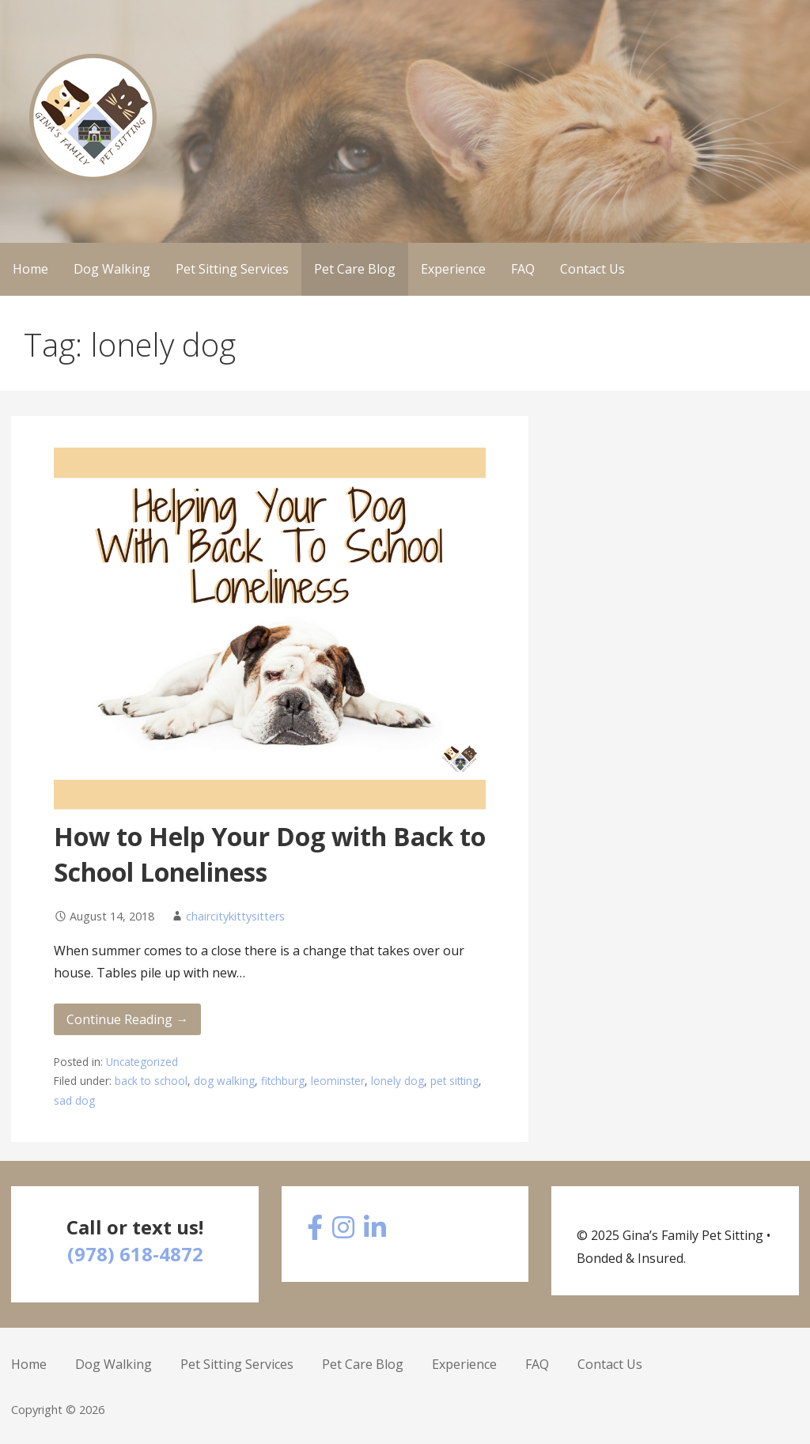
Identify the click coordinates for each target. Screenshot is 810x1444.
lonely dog (397, 1080)
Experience (453, 269)
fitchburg (283, 1080)
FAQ (523, 269)
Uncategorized (142, 1061)
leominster (338, 1080)
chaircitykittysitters (235, 916)
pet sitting (454, 1080)
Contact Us (592, 269)
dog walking (224, 1080)
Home (30, 269)
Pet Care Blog (355, 269)
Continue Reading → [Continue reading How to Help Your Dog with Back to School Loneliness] (127, 1019)
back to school (151, 1080)
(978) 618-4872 (135, 1254)
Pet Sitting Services (232, 269)
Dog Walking (112, 269)
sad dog (74, 1100)
